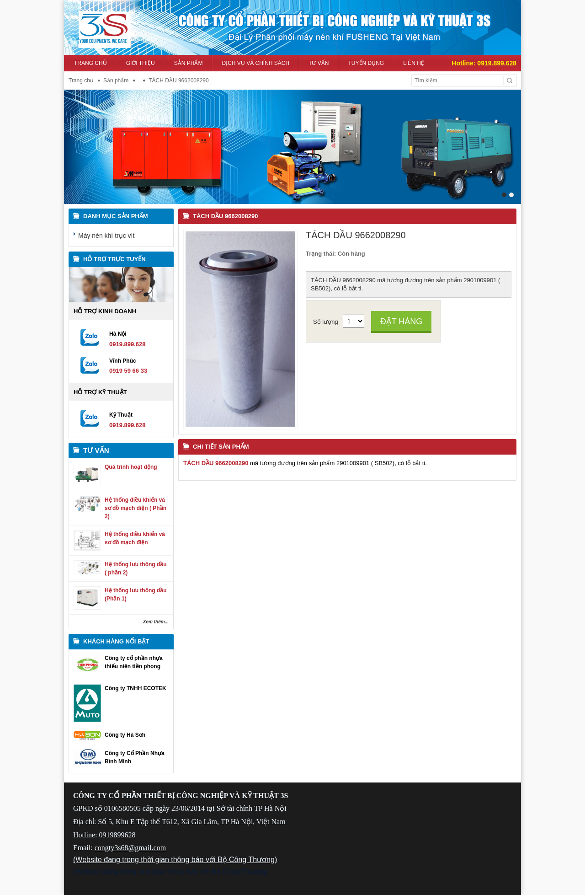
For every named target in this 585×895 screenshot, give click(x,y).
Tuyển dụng (366, 63)
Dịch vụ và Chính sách (255, 63)
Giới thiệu (140, 63)
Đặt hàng (401, 321)
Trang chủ (90, 63)
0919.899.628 (496, 63)
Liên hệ (413, 63)
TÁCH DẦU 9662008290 (225, 216)
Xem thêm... (156, 621)
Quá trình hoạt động (131, 467)
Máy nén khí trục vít (106, 235)
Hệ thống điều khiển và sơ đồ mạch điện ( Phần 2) (135, 508)
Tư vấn (318, 63)
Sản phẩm (188, 63)
